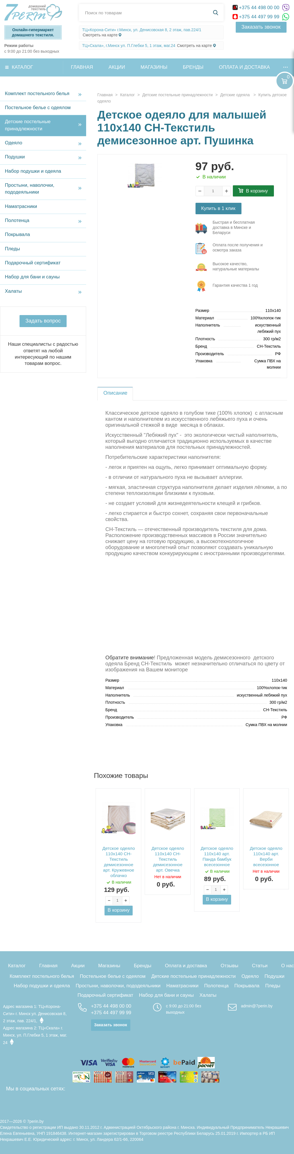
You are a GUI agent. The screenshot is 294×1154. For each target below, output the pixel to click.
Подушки (15, 157)
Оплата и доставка (244, 67)
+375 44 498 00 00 (257, 7)
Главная (82, 67)
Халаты (13, 291)
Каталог (22, 67)
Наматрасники (21, 206)
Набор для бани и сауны (32, 277)
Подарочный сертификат (33, 263)
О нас (287, 965)
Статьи (259, 965)
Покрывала (17, 234)
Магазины (154, 67)
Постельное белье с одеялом (38, 107)
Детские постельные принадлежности (28, 125)
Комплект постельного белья (37, 93)
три (230, 228)
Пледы (12, 248)
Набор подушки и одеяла (33, 171)
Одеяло (13, 143)
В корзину (257, 191)
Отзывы (229, 965)
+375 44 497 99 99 (257, 16)
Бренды (193, 67)
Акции (117, 67)
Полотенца (17, 220)
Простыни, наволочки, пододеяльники (29, 188)
